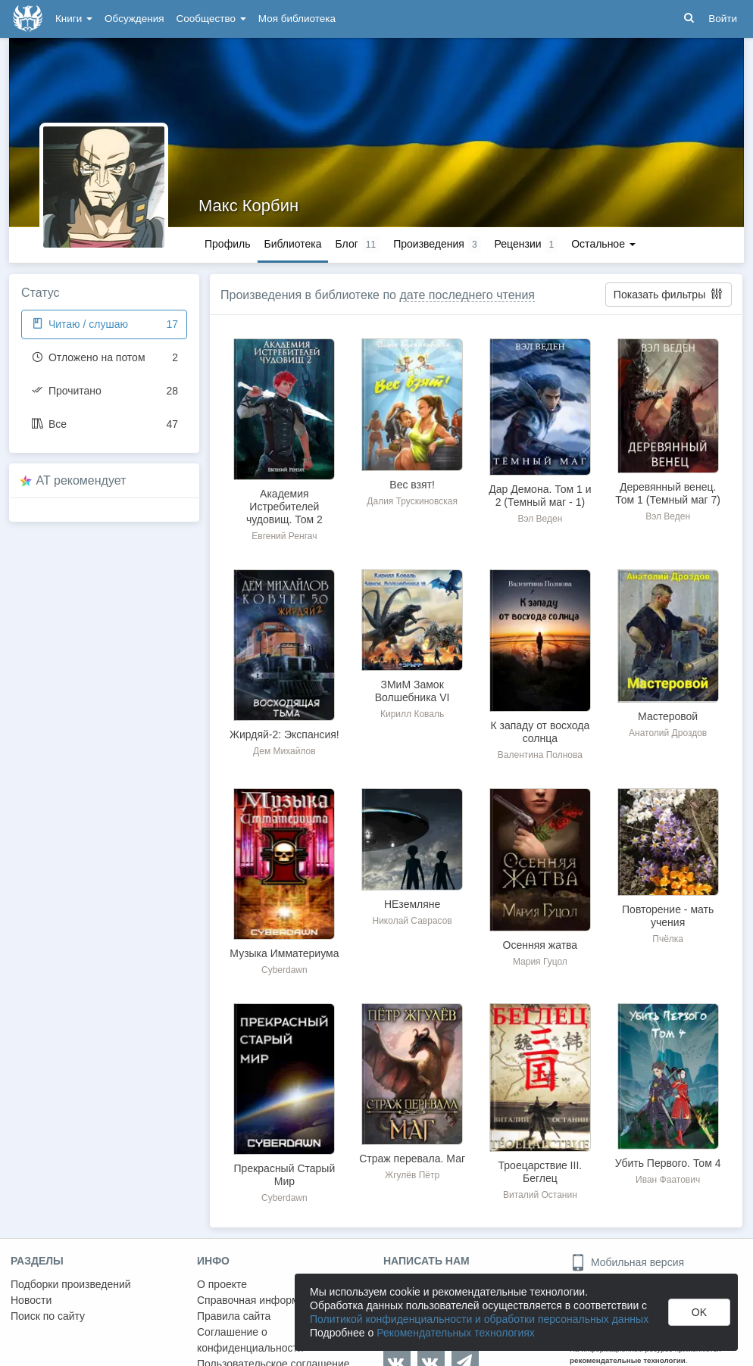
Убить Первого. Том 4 (668, 1163)
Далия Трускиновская (412, 501)
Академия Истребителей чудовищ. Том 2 (284, 507)
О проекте (222, 1284)
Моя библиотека (297, 18)
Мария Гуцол (540, 961)
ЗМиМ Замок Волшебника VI (412, 690)
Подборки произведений (71, 1284)
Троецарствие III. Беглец (540, 1171)
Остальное (603, 244)
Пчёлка (667, 939)
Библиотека (292, 244)
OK (699, 1312)
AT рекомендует (81, 480)
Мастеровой (668, 716)
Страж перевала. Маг (412, 1158)
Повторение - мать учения (668, 915)
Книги (73, 18)
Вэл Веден (539, 518)
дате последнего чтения (467, 294)
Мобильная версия (627, 1262)
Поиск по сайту (48, 1316)
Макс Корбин (248, 205)
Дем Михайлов (284, 751)
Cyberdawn (284, 970)
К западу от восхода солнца (539, 731)
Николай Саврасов (411, 920)
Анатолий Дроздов (668, 733)
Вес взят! (412, 485)
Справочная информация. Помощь (283, 1300)
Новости (31, 1300)
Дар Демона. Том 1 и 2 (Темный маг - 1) (540, 495)
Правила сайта (233, 1316)
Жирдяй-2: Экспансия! (284, 734)
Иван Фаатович (668, 1179)
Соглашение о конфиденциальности (250, 1340)
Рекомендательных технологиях (455, 1333)
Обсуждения (134, 18)
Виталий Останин (540, 1195)
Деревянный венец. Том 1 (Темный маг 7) (667, 493)
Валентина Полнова (540, 755)
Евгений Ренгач (284, 536)
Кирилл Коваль (412, 714)
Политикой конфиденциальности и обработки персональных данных (479, 1319)
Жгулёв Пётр (412, 1175)
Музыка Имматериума (284, 953)
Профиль (227, 244)
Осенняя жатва (540, 945)
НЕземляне (412, 904)
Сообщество (211, 18)
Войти (722, 18)
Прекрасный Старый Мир (285, 1174)
